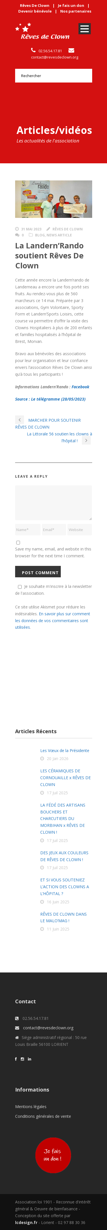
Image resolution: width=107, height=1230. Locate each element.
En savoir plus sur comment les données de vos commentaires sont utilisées (52, 620)
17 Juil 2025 (57, 792)
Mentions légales (31, 1106)
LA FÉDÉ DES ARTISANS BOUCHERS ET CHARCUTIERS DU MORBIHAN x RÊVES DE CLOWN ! (62, 818)
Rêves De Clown (34, 5)
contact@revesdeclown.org (54, 57)
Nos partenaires (75, 11)
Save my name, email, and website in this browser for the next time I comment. (53, 552)
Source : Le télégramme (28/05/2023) (50, 399)
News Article (59, 235)
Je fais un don (71, 5)
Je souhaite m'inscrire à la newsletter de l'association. (53, 590)
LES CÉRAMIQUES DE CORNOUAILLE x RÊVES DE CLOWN (65, 777)
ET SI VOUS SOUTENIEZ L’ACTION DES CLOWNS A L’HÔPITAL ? (64, 886)
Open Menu (84, 28)
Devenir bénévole (35, 11)
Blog (40, 235)
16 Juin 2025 (58, 902)
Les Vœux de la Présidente (64, 750)
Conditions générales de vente (43, 1116)
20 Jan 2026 (57, 758)
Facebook (80, 386)
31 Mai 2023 (31, 229)
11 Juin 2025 (58, 929)
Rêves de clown (68, 229)
